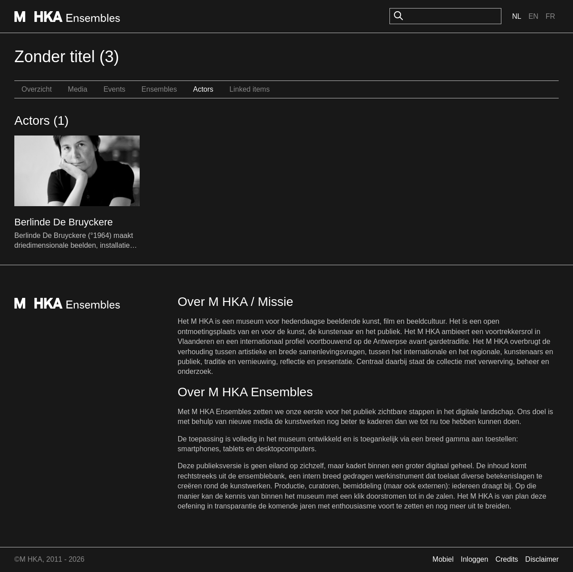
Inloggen (474, 559)
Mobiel (442, 559)
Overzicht (36, 89)
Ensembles (159, 89)
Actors (203, 89)
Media (78, 89)
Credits (507, 559)
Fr (550, 16)
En (533, 16)
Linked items (250, 89)
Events (114, 89)
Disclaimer (542, 559)
